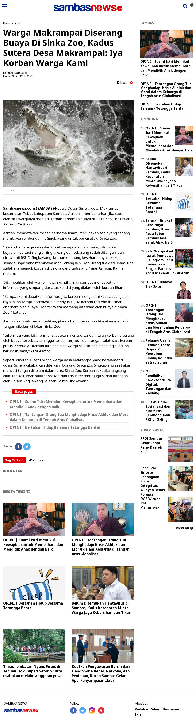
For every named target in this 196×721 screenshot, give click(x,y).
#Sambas (36, 460)
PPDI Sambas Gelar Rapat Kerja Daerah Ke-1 (151, 445)
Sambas (19, 23)
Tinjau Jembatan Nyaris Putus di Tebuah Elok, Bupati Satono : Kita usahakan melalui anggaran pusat (33, 671)
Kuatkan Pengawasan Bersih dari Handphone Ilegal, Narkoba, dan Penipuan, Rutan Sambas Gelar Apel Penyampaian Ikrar (101, 673)
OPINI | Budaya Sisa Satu (159, 284)
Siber (155, 709)
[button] (192, 3)
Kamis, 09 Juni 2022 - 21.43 (17, 76)
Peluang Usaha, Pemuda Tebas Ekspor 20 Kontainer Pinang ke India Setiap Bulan (159, 351)
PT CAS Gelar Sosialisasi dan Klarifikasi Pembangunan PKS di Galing (158, 411)
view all (184, 528)
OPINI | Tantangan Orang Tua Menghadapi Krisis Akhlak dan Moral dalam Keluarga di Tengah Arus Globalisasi (101, 547)
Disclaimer (172, 709)
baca (122, 82)
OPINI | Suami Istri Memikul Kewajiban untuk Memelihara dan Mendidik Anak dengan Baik (33, 545)
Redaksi (141, 709)
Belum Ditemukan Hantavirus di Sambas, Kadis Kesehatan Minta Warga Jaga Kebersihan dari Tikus (101, 608)
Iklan (139, 714)
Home (7, 23)
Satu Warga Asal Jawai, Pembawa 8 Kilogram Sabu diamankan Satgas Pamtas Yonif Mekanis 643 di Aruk (167, 262)
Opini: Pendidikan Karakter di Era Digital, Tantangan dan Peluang (158, 382)
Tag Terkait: (14, 460)
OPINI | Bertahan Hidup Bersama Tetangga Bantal (55, 427)
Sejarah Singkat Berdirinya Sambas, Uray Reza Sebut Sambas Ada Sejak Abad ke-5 (159, 231)
